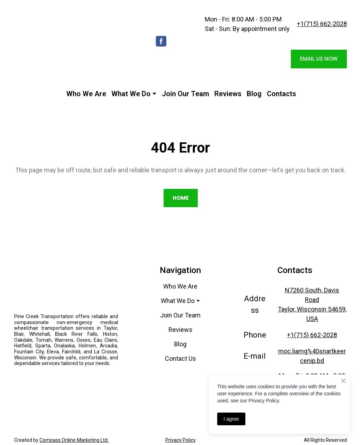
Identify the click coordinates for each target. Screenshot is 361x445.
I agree (231, 419)
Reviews (227, 93)
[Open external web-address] (66, 381)
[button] (161, 41)
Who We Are (86, 93)
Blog (254, 93)
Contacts (281, 93)
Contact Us (180, 358)
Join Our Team (185, 93)
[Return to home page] (76, 41)
